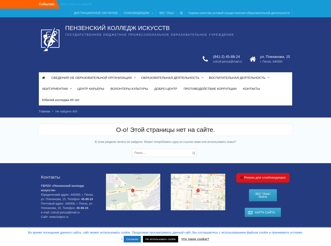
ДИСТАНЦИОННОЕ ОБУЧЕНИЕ (96, 13)
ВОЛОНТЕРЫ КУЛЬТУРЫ (129, 88)
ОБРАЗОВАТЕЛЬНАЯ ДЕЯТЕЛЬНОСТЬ (170, 77)
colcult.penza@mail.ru (227, 61)
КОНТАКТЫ (251, 88)
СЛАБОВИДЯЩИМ (136, 13)
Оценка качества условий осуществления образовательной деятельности (239, 13)
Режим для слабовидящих (263, 177)
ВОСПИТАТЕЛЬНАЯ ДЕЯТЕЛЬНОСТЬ (237, 77)
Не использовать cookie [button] (160, 239)
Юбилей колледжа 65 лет (61, 100)
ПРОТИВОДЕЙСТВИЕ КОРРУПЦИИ (210, 88)
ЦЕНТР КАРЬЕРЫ (90, 88)
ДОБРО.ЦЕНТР (165, 88)
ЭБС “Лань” (167, 13)
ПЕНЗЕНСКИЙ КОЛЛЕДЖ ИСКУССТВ (117, 28)
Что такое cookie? (195, 239)
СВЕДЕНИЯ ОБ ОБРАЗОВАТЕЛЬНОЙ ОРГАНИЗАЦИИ (91, 77)
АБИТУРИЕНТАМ (55, 88)
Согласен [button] (132, 239)
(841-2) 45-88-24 (226, 57)
